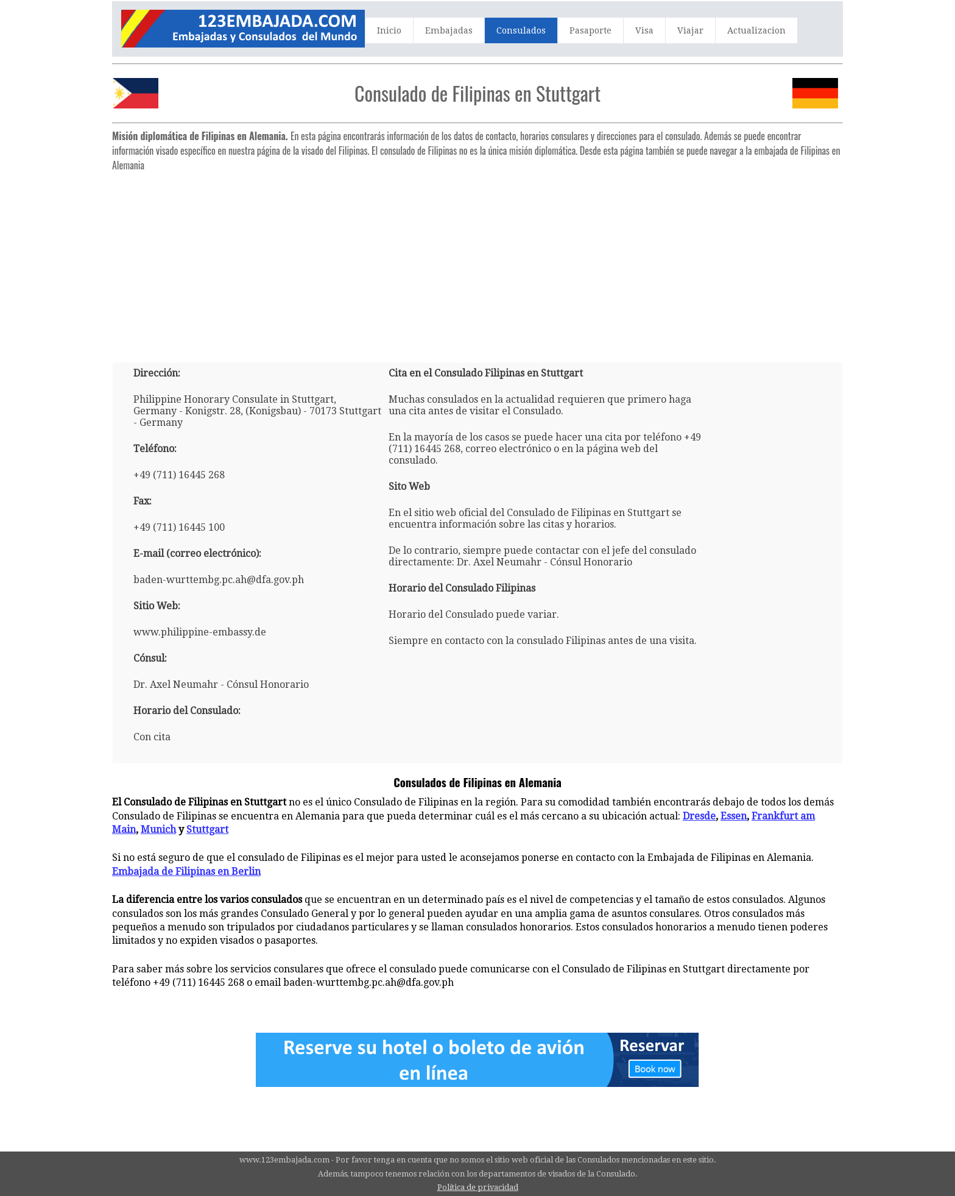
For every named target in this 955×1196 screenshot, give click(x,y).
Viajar (690, 30)
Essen (734, 816)
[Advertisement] (477, 262)
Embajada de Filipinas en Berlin (186, 871)
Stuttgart (207, 829)
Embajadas (449, 30)
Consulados (521, 30)
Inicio (389, 30)
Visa (644, 30)
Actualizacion (756, 30)
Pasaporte (590, 30)
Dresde (699, 816)
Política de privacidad (477, 1187)
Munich (158, 829)
